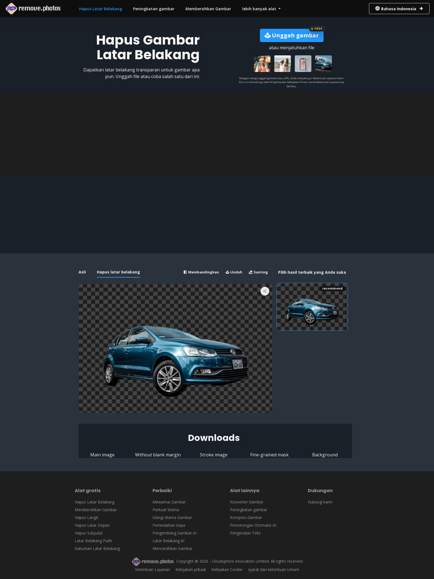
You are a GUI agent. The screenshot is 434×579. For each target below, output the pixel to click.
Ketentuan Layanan (152, 569)
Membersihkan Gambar (208, 8)
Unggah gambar (292, 35)
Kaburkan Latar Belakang (97, 548)
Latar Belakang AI (168, 540)
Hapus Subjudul (88, 533)
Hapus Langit (86, 517)
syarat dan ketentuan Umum (273, 569)
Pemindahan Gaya (169, 525)
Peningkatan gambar (153, 8)
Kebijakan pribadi (190, 569)
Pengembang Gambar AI (175, 533)
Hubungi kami (320, 502)
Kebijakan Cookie (226, 569)
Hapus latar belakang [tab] (118, 272)
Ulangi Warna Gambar (172, 517)
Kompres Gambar (246, 517)
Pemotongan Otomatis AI (253, 525)
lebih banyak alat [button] (259, 8)
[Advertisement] (217, 134)
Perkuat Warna (166, 509)
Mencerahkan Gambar (172, 548)
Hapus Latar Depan (92, 525)
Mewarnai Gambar (169, 502)
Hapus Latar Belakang (100, 8)
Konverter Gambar (246, 502)
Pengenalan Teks (245, 533)
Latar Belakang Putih (93, 540)
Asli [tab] (82, 272)
